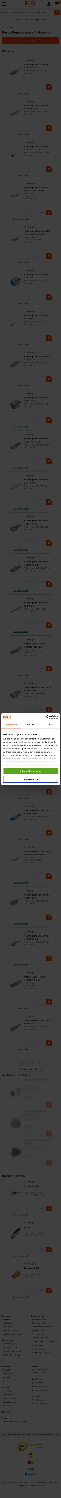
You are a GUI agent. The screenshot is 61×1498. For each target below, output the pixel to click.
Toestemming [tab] (11, 724)
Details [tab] (30, 724)
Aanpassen (31, 779)
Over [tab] (50, 724)
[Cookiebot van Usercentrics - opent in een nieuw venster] (46, 717)
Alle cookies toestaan (30, 771)
